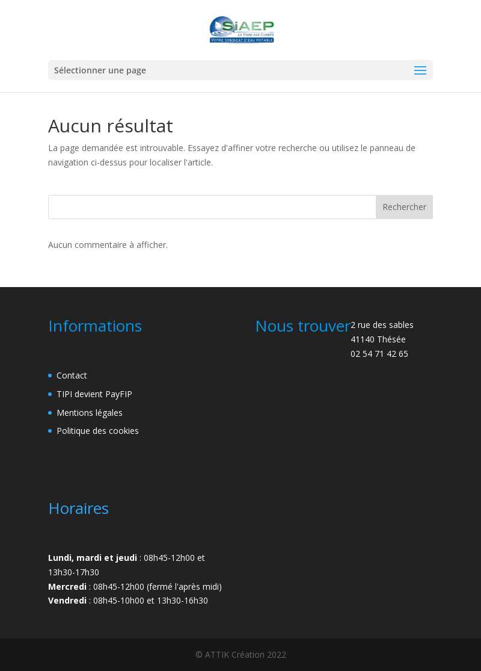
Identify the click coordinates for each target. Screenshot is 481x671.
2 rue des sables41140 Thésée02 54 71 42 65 (382, 339)
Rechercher (404, 206)
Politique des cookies (98, 430)
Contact (72, 375)
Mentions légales (90, 412)
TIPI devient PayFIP (94, 394)
